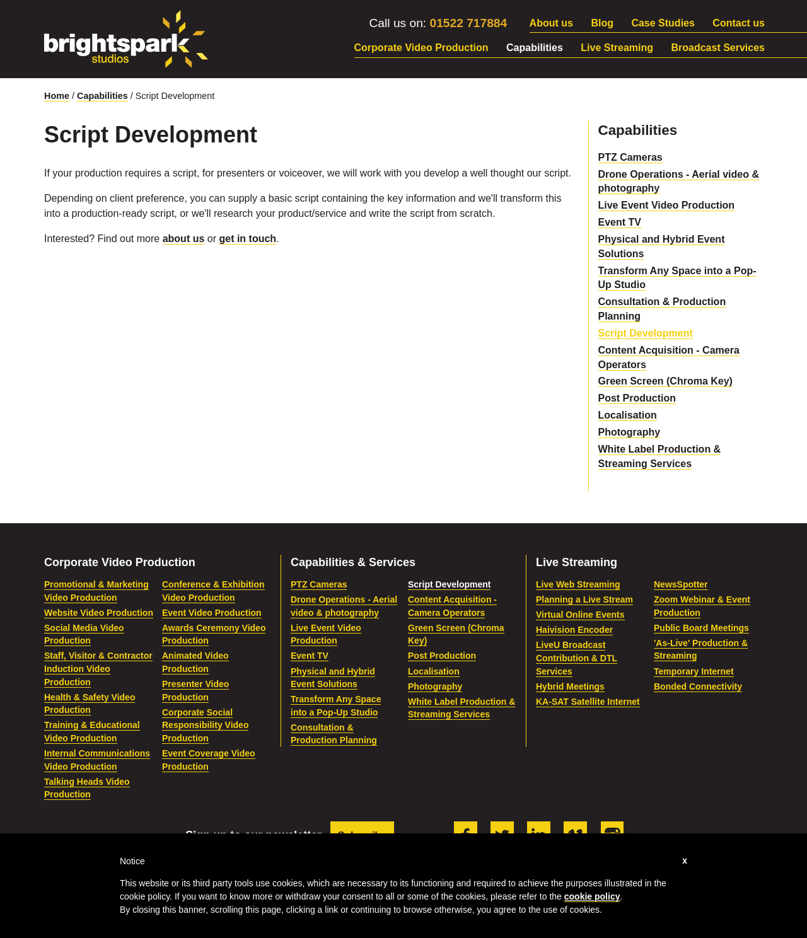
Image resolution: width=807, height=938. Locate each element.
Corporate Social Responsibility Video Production (205, 725)
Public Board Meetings (701, 628)
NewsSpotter (681, 584)
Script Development (645, 333)
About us (551, 23)
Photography (629, 432)
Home (56, 96)
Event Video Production (212, 613)
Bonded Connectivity (698, 686)
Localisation (627, 415)
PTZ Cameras (630, 157)
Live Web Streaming (578, 584)
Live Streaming (617, 47)
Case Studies (662, 23)
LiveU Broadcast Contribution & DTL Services (576, 658)
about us (184, 238)
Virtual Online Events (580, 615)
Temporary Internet (694, 671)
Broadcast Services (718, 47)
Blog (602, 23)
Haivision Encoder (574, 630)
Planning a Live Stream (584, 599)
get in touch (247, 238)
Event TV (619, 222)
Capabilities (534, 47)
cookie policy (592, 896)
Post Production (637, 398)
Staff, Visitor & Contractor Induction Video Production (98, 668)
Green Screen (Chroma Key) (665, 381)
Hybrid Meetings (570, 686)
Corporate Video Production (421, 47)
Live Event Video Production (666, 205)
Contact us (738, 23)
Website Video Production (98, 613)
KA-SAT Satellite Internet (588, 702)
